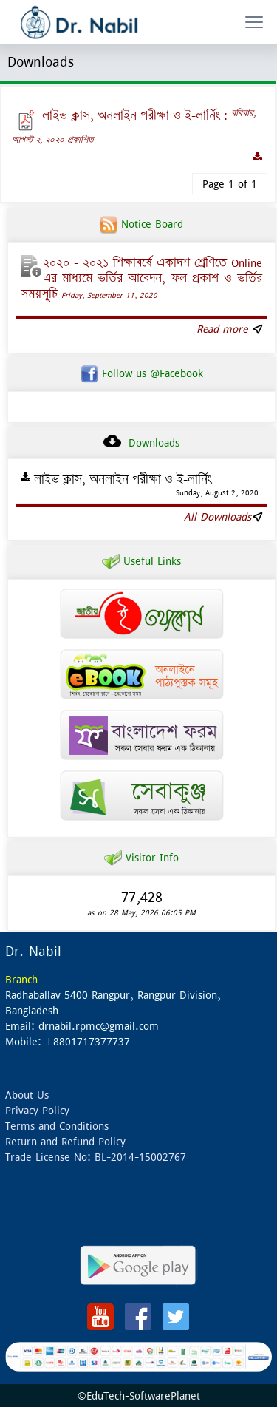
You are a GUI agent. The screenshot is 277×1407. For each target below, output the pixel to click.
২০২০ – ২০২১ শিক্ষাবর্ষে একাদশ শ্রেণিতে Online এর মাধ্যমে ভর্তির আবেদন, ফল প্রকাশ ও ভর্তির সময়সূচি (141, 278)
